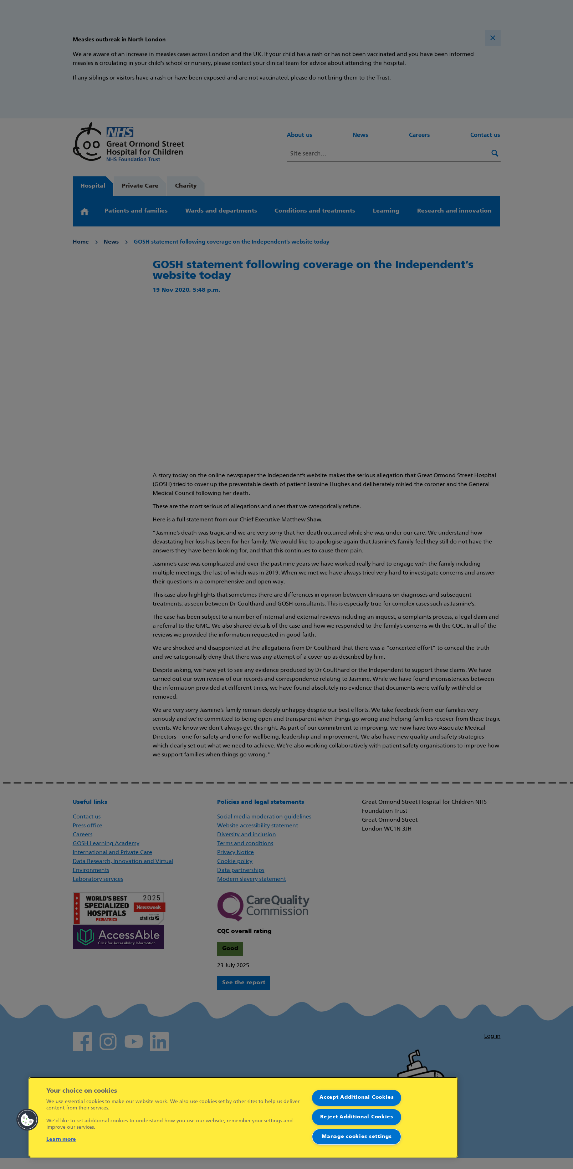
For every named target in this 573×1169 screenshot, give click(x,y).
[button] (27, 1119)
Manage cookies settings (357, 1136)
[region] (243, 1117)
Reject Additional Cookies (356, 1117)
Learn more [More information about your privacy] (61, 1139)
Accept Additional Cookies (356, 1097)
